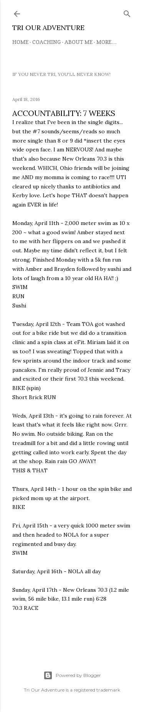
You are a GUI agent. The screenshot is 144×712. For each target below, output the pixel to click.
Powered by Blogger (72, 675)
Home (20, 42)
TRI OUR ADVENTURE (48, 27)
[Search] (127, 12)
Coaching (46, 42)
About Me (79, 42)
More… (106, 42)
